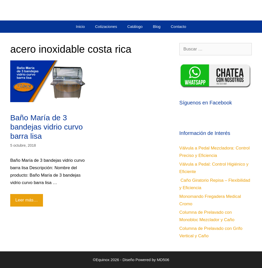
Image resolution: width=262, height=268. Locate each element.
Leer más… (28, 198)
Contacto (178, 26)
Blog (156, 26)
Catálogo (135, 26)
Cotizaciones (106, 26)
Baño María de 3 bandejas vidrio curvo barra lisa (46, 126)
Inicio (80, 26)
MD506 (163, 260)
